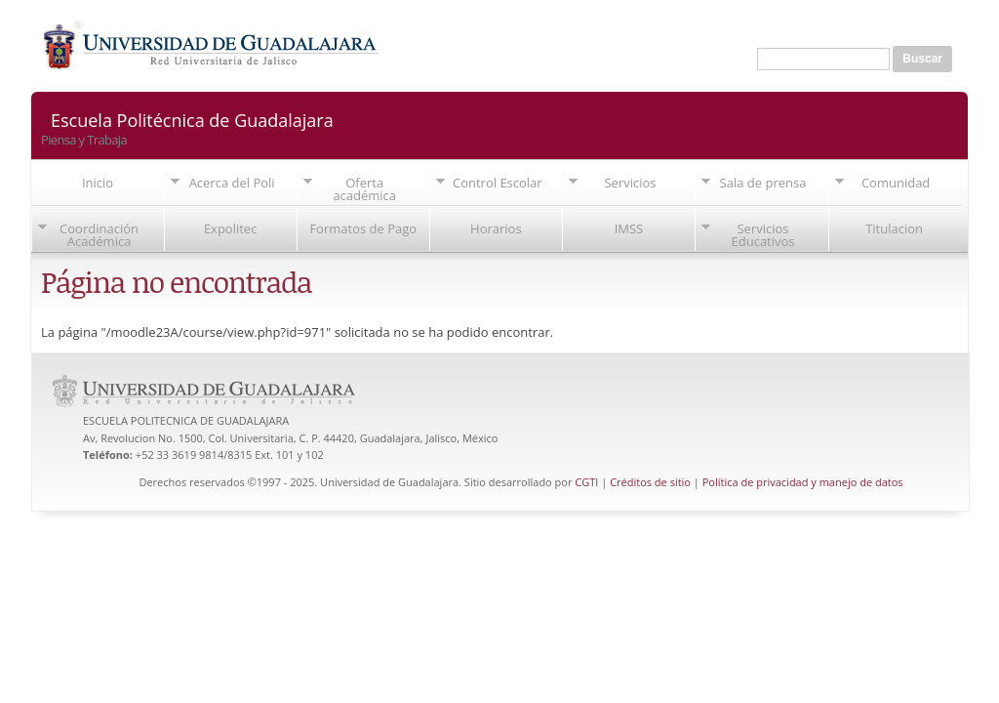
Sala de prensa (763, 182)
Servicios (630, 182)
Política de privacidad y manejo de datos (802, 482)
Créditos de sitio (650, 482)
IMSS (629, 228)
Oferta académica (364, 189)
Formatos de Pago (363, 228)
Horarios (496, 228)
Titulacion (894, 228)
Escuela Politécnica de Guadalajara (192, 118)
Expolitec (231, 228)
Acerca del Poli (232, 182)
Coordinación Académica (99, 235)
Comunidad (895, 182)
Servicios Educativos (763, 235)
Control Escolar (497, 182)
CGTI (586, 482)
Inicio (97, 182)
